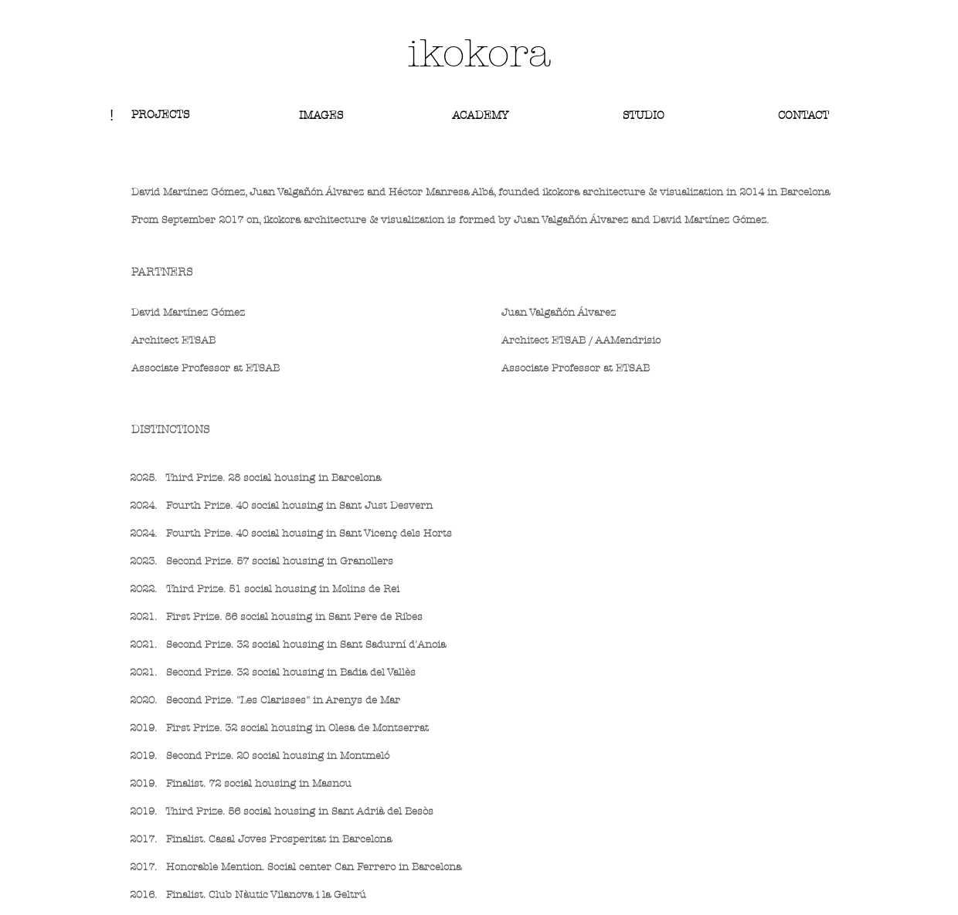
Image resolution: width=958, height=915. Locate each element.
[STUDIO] (643, 115)
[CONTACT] (803, 115)
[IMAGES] (321, 115)
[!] (111, 115)
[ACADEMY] (480, 115)
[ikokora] (478, 54)
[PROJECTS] (160, 115)
